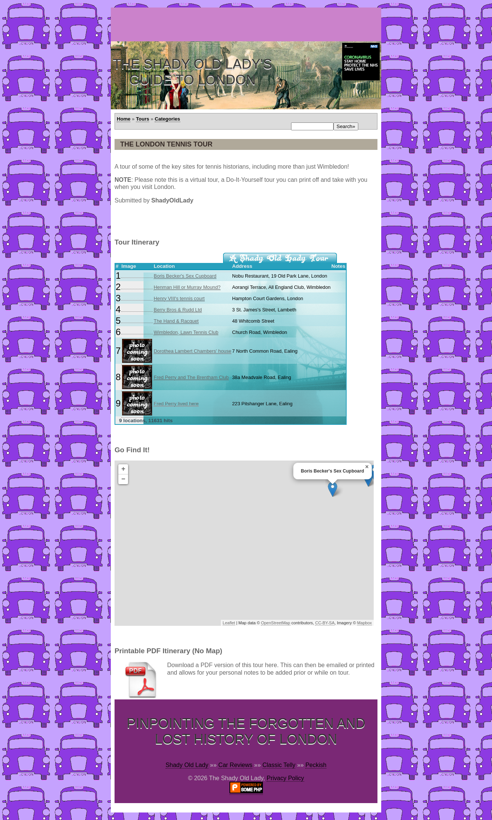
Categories (167, 119)
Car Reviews (235, 765)
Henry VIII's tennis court (179, 298)
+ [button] (123, 469)
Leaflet (229, 623)
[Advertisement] (247, 24)
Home (123, 119)
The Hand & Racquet (176, 321)
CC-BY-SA (325, 623)
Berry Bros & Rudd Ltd (178, 310)
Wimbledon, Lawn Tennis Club (186, 332)
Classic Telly (279, 765)
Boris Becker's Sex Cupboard (185, 276)
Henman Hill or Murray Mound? (187, 287)
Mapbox (364, 623)
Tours (142, 119)
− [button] (123, 479)
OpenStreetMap (275, 623)
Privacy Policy (285, 778)
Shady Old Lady (187, 765)
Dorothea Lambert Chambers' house (192, 351)
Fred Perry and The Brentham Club (191, 377)
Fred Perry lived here (176, 403)
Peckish (315, 765)
